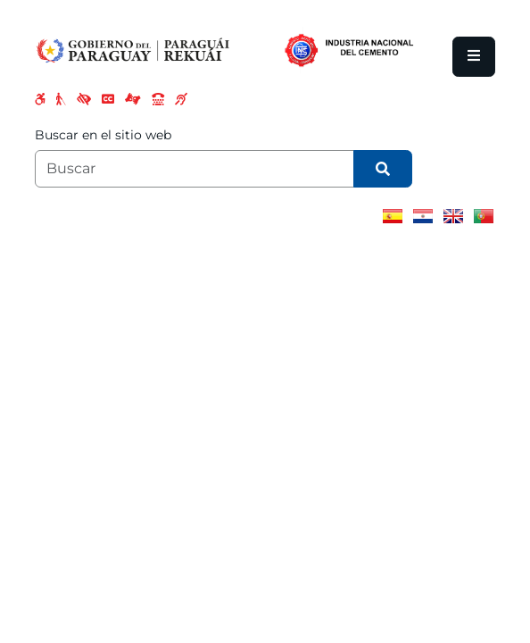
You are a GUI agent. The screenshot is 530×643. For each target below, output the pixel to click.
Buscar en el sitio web (103, 135)
